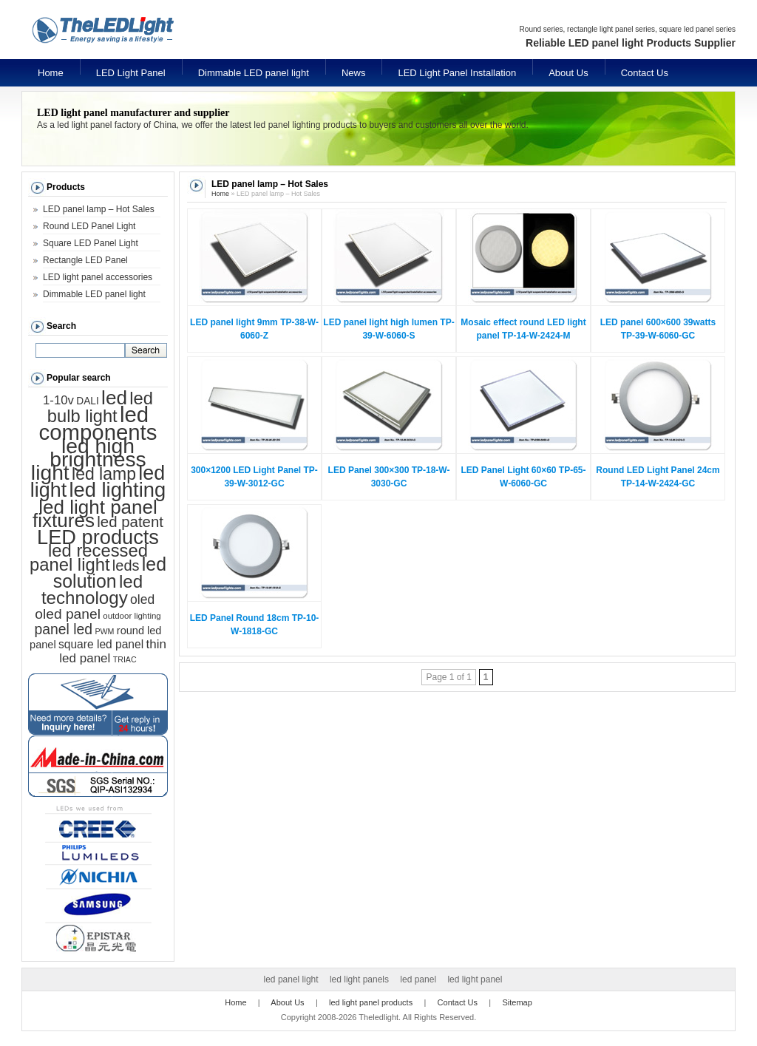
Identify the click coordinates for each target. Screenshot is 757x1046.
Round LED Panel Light (89, 226)
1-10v (58, 400)
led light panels (359, 979)
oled (142, 599)
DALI (87, 401)
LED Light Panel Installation (457, 72)
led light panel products (371, 1002)
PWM (104, 631)
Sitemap (517, 1002)
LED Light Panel (131, 72)
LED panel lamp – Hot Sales (99, 209)
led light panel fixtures (95, 514)
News (354, 72)
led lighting (117, 489)
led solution (109, 572)
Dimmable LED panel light (253, 72)
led (114, 398)
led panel (418, 979)
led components (98, 423)
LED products (98, 537)
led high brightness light (88, 459)
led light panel (474, 979)
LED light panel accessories (97, 277)
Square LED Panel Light (90, 243)
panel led (64, 629)
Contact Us (644, 72)
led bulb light (100, 407)
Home (51, 72)
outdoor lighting (131, 615)
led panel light (291, 979)
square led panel (100, 644)
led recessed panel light (89, 557)
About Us (568, 72)
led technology (92, 589)
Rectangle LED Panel (85, 260)
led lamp (104, 473)
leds (126, 565)
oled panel (68, 614)
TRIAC (125, 659)
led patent (130, 522)
